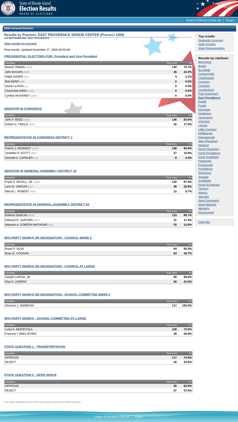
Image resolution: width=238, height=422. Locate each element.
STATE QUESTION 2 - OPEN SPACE (30, 375)
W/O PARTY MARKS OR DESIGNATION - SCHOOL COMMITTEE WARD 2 (57, 294)
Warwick (203, 196)
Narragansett (206, 137)
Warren (202, 192)
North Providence (209, 153)
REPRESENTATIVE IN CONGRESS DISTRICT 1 (38, 137)
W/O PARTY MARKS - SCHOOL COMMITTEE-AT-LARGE (45, 318)
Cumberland (206, 90)
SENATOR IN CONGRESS (23, 108)
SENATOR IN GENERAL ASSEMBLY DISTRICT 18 (40, 171)
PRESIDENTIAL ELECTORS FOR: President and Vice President (50, 56)
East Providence (209, 97)
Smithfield (204, 180)
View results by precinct (20, 43)
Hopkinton (204, 113)
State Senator (207, 44)
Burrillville (204, 70)
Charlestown (206, 78)
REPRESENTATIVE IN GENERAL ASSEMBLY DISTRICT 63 (46, 204)
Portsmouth (205, 165)
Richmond (204, 173)
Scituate (203, 177)
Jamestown (205, 117)
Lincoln (202, 125)
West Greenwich (208, 200)
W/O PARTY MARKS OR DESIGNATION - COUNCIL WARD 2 (48, 237)
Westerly (203, 208)
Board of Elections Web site (204, 20)
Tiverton (203, 188)
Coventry (204, 81)
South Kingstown (209, 184)
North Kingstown (208, 149)
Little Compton (207, 129)
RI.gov (230, 20)
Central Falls (206, 74)
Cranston (204, 85)
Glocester (204, 109)
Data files (204, 222)
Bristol (202, 66)
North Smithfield (208, 157)
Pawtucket (204, 161)
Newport (203, 145)
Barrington (204, 62)
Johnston (204, 121)
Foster (202, 105)
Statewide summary (210, 40)
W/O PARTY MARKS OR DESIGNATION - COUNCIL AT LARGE (49, 266)
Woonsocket (206, 212)
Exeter (202, 101)
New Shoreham (208, 141)
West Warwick (207, 204)
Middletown (205, 133)
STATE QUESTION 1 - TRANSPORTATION (34, 346)
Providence (205, 168)
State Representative (211, 48)
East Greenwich (208, 93)
